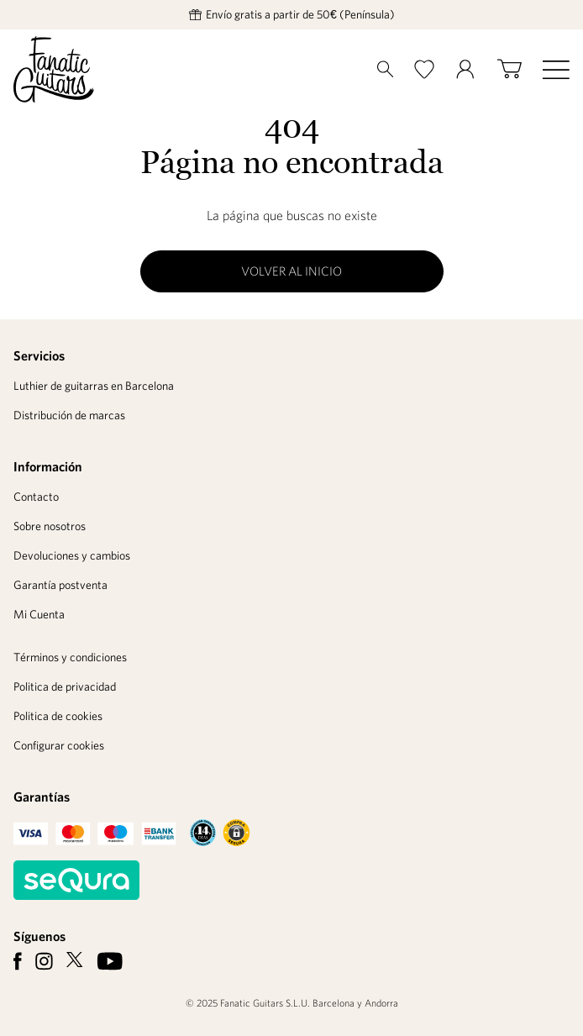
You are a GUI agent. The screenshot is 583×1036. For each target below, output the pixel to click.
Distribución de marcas (69, 415)
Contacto (36, 496)
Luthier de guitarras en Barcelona (93, 385)
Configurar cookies (58, 745)
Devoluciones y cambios (71, 555)
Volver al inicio (291, 271)
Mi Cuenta (39, 614)
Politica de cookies (57, 716)
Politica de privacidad (64, 686)
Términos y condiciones (70, 657)
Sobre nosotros (49, 526)
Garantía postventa (60, 585)
